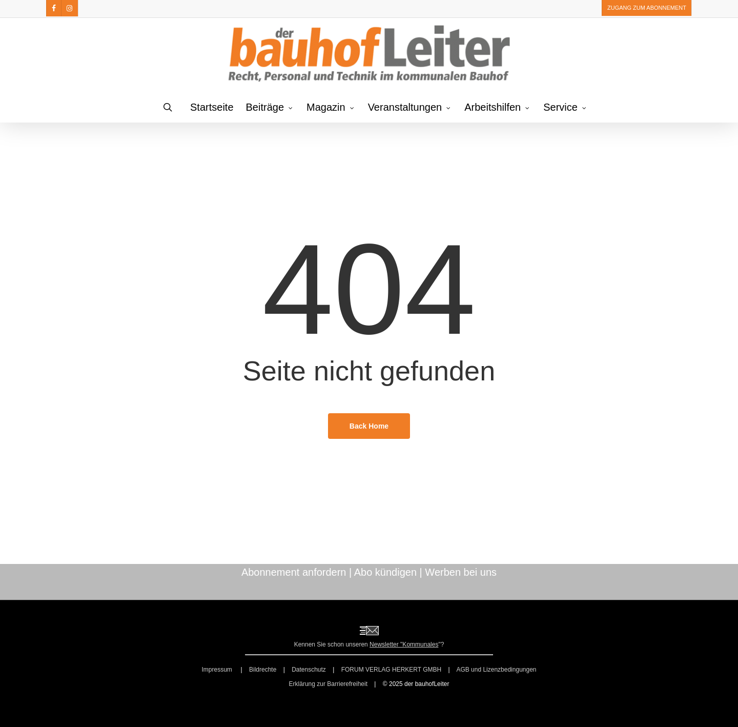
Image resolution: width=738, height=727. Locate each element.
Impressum (217, 669)
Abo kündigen (385, 572)
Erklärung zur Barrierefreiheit (328, 684)
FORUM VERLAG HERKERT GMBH (391, 669)
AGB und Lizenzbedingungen (496, 669)
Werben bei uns (461, 572)
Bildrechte (262, 669)
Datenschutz (309, 669)
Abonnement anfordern (293, 572)
